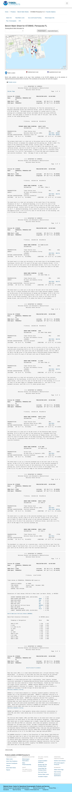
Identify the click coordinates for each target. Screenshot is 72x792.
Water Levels (9, 759)
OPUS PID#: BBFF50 (54, 509)
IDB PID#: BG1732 (54, 194)
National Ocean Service (39, 788)
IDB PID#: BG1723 (54, 281)
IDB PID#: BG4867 (54, 133)
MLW (40, 607)
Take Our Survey (16, 789)
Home (6, 12)
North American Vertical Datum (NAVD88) (20, 613)
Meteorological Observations (25, 759)
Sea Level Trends (42, 772)
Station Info (9, 17)
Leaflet (62, 68)
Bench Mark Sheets (23, 12)
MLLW (40, 608)
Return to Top (9, 749)
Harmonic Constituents (11, 763)
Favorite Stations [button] (51, 12)
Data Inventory (57, 771)
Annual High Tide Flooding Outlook (42, 769)
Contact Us (45, 789)
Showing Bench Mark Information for (14, 28)
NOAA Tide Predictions (11, 761)
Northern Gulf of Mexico (59, 760)
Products (13, 12)
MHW (40, 600)
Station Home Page (58, 769)
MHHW (40, 598)
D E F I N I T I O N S (33, 668)
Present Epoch (42, 31)
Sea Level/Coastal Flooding (35, 17)
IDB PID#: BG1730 (54, 339)
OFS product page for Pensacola (59, 763)
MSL (40, 603)
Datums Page (11, 91)
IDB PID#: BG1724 (54, 369)
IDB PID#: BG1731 (54, 253)
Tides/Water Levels (20, 17)
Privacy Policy (52, 788)
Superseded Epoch (53, 31)
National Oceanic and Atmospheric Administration (16, 788)
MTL (40, 602)
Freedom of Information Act (32, 789)
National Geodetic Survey (15, 689)
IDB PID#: (54, 423)
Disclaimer (6, 789)
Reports (8, 769)
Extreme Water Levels (43, 774)
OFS (20, 21)
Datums (8, 765)
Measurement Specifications (57, 774)
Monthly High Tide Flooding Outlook (42, 765)
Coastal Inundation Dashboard (42, 761)
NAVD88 (41, 605)
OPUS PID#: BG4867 (54, 134)
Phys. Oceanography (11, 21)
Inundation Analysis (42, 776)
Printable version (12, 82)
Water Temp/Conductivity (26, 763)
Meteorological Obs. (50, 17)
